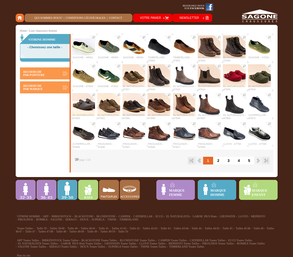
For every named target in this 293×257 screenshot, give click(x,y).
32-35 (26, 190)
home (20, 18)
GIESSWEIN (227, 216)
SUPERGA (98, 219)
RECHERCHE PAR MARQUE (33, 87)
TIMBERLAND (129, 219)
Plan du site (24, 255)
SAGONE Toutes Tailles (32, 246)
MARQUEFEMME (177, 192)
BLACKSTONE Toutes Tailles (99, 240)
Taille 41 (103, 228)
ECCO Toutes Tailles (240, 240)
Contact (115, 17)
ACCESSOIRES (130, 190)
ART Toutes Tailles (28, 240)
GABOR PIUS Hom (205, 216)
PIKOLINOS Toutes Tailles (218, 243)
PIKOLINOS (25, 219)
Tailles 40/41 (88, 228)
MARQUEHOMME (218, 192)
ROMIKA (41, 219)
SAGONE (56, 219)
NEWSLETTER (189, 17)
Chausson (109, 190)
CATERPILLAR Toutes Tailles (207, 240)
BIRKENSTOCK (62, 216)
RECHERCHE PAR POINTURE (34, 73)
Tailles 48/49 (76, 231)
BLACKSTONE (83, 216)
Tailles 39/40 (57, 228)
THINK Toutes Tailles (153, 246)
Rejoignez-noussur (194, 7)
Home (23, 30)
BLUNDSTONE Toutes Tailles (137, 240)
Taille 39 (42, 228)
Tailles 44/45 (212, 228)
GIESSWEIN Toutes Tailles (120, 243)
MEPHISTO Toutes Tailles (184, 243)
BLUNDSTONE (105, 216)
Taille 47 (30, 231)
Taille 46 (258, 228)
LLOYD (243, 216)
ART (46, 216)
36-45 (46, 190)
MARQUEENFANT (260, 192)
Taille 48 (61, 231)
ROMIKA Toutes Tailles (251, 243)
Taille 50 (123, 231)
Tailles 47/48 (45, 231)
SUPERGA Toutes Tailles (123, 246)
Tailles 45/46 (243, 228)
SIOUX (84, 219)
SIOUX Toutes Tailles (92, 246)
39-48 (67, 190)
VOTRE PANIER (150, 17)
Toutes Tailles (25, 228)
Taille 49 (92, 231)
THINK (112, 219)
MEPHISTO (258, 216)
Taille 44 (196, 228)
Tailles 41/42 (119, 228)
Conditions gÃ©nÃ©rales (85, 17)
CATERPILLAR (142, 216)
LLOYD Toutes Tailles (152, 243)
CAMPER (124, 216)
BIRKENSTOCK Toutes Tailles (60, 240)
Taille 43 (166, 228)
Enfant (88, 190)
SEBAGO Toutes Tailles (63, 246)
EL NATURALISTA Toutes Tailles (38, 243)
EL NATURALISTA (177, 216)
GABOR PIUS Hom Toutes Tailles (81, 243)
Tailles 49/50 (107, 231)
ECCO (159, 216)
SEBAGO (71, 219)
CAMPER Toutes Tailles (172, 240)
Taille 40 (73, 228)
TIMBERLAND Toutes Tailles (186, 246)
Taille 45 (228, 228)
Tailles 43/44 (181, 228)
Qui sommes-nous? (48, 17)
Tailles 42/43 (150, 228)
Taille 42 (135, 228)
